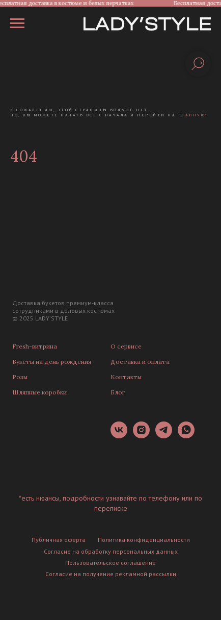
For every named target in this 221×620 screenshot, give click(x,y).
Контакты (126, 377)
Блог (117, 392)
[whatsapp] (186, 435)
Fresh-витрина (34, 346)
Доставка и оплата (140, 361)
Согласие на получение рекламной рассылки (110, 574)
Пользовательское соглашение (110, 562)
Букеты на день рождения (51, 361)
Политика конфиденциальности (144, 539)
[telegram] (163, 435)
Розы (19, 377)
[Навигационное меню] (17, 23)
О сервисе (126, 346)
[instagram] (141, 435)
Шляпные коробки (39, 392)
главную (192, 114)
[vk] (118, 435)
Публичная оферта (59, 539)
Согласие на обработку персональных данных (111, 551)
